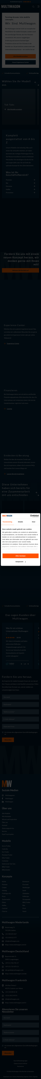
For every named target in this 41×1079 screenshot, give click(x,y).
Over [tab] (33, 522)
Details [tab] (20, 522)
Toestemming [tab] (7, 522)
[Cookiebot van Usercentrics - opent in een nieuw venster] (30, 516)
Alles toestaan (21, 556)
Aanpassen (20, 562)
